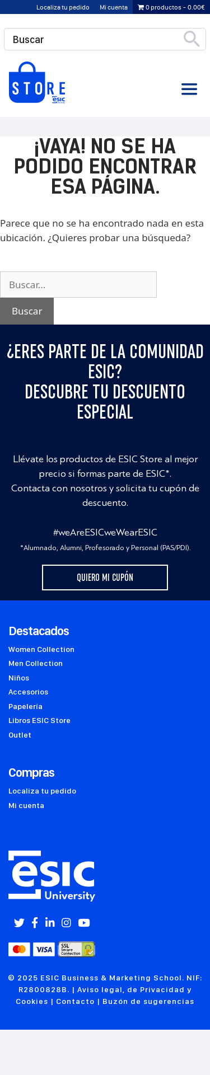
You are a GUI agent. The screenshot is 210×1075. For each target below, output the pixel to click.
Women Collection (41, 649)
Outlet (19, 734)
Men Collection (35, 663)
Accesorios (28, 691)
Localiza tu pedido (63, 7)
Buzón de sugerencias (148, 1001)
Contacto (75, 1001)
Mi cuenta (114, 7)
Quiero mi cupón (105, 577)
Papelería (25, 706)
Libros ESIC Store (39, 720)
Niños (18, 677)
